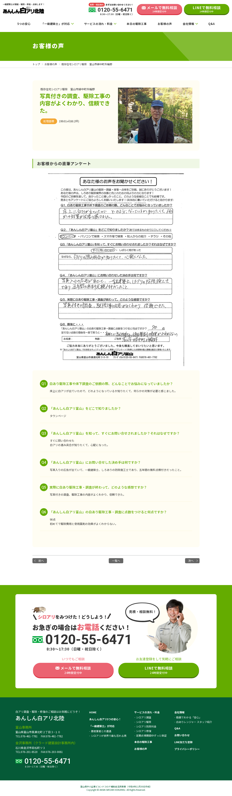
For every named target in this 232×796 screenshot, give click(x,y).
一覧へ (116, 561)
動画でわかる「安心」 (189, 717)
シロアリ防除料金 (146, 726)
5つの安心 (24, 24)
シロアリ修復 (143, 731)
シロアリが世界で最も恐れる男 (109, 735)
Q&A (211, 24)
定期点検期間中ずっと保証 (151, 735)
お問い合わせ (182, 735)
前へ (41, 561)
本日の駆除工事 (137, 24)
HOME (92, 712)
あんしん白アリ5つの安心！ (105, 719)
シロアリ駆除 (143, 722)
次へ (191, 561)
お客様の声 (165, 24)
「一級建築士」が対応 (55, 24)
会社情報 (188, 24)
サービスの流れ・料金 (98, 24)
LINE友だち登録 (183, 742)
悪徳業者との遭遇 (101, 731)
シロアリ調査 (143, 717)
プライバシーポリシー (187, 749)
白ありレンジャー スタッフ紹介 (194, 722)
